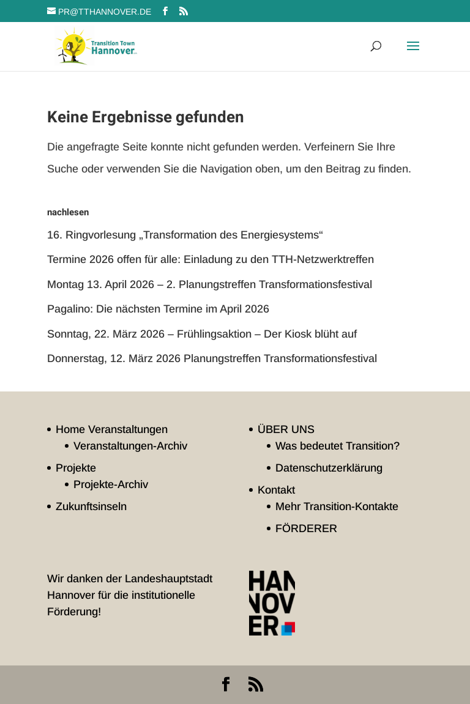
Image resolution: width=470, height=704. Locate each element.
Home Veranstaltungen (112, 429)
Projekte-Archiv (110, 484)
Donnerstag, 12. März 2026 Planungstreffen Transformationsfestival (212, 358)
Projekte (76, 468)
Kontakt (276, 490)
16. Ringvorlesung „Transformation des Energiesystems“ (185, 235)
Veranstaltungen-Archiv (130, 446)
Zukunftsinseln (91, 506)
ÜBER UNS (286, 429)
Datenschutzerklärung (328, 468)
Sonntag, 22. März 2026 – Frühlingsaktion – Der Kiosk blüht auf (202, 334)
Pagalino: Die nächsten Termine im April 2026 (158, 309)
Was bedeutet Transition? (337, 446)
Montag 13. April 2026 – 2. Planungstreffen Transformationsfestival (209, 284)
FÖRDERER (306, 528)
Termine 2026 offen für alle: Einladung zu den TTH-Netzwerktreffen (210, 259)
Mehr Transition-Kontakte (336, 506)
